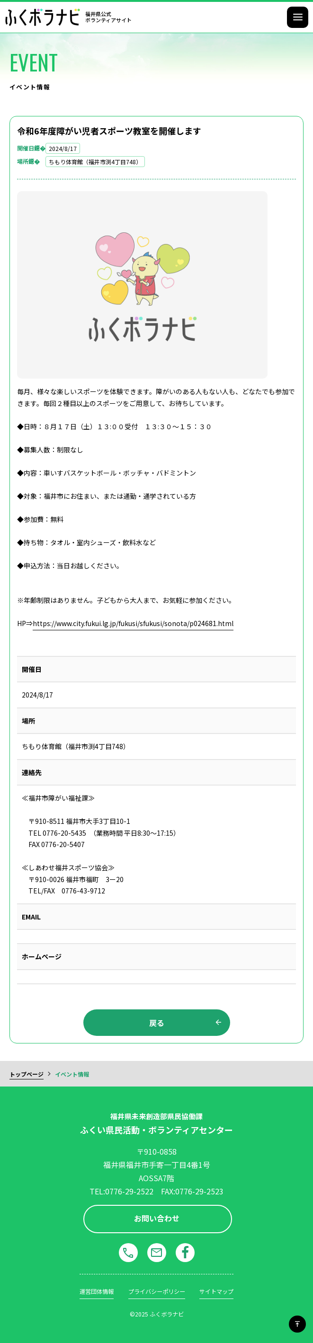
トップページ (26, 1074)
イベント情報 (72, 1074)
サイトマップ (216, 1291)
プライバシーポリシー (156, 1291)
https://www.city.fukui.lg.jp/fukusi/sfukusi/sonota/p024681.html (133, 623)
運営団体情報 (97, 1291)
